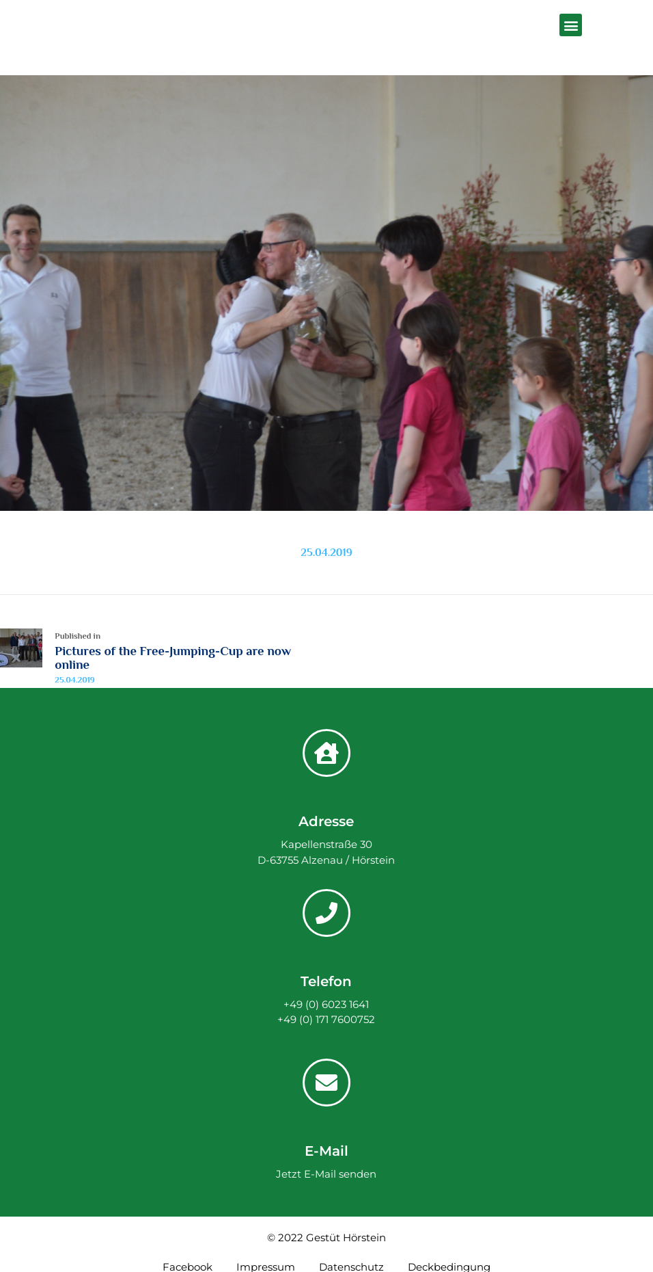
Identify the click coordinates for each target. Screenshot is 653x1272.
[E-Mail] (326, 1083)
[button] (570, 25)
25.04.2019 (326, 552)
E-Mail (326, 1151)
